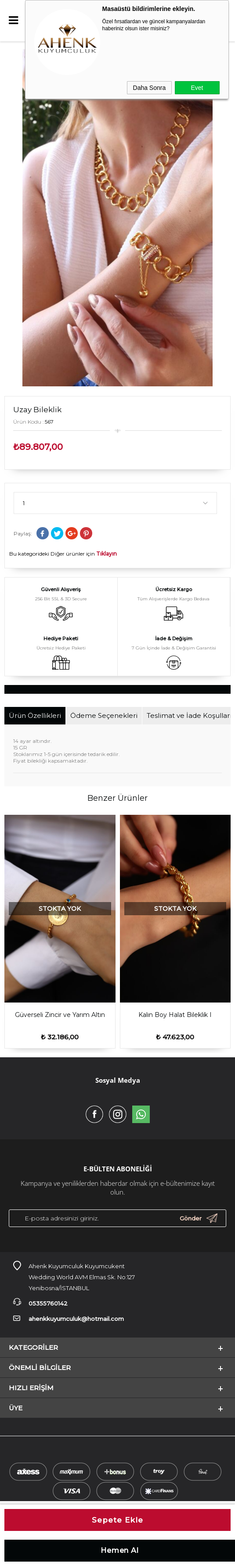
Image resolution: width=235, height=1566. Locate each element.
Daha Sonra (149, 87)
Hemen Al (120, 1550)
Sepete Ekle (117, 1520)
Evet (197, 87)
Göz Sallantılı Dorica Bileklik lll (175, 1015)
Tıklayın (106, 553)
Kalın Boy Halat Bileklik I (60, 1015)
